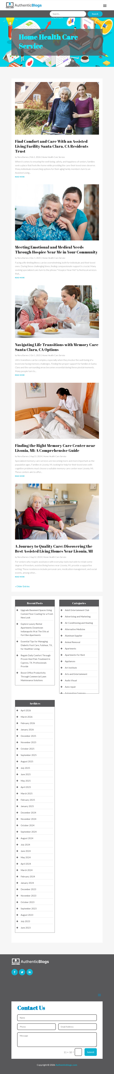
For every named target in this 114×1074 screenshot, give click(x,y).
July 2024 (25, 844)
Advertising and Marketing (78, 616)
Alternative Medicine (75, 629)
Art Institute (71, 667)
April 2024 (26, 863)
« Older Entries (22, 586)
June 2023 (26, 927)
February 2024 (28, 876)
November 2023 (28, 895)
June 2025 (26, 774)
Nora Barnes (23, 157)
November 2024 (28, 819)
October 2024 (27, 825)
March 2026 (27, 716)
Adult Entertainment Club (77, 610)
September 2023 (29, 908)
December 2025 (28, 736)
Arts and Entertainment (76, 674)
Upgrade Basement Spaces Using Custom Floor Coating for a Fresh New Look (37, 614)
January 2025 (27, 806)
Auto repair (70, 686)
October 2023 (27, 902)
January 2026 (27, 729)
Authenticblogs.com (66, 1064)
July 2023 (25, 921)
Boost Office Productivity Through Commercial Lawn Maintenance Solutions (33, 676)
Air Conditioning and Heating (79, 623)
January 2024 (27, 883)
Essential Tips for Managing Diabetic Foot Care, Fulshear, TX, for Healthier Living (36, 645)
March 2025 (27, 793)
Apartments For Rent (75, 655)
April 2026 (26, 710)
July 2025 (25, 768)
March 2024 (27, 870)
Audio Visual (71, 680)
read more (20, 176)
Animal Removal (72, 642)
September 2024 (29, 831)
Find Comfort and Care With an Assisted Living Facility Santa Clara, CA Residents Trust (51, 146)
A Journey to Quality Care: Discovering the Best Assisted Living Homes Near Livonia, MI (54, 549)
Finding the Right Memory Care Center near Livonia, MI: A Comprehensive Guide (55, 448)
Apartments (70, 648)
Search (95, 14)
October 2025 (27, 748)
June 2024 (26, 851)
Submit (90, 1052)
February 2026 (28, 723)
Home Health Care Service (53, 157)
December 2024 (28, 812)
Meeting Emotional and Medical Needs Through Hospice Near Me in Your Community (56, 249)
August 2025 (27, 761)
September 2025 (29, 755)
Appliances (70, 661)
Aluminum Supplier (73, 635)
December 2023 (28, 889)
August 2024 (27, 838)
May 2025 (26, 780)
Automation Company (75, 693)
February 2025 (28, 800)
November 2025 (28, 742)
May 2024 (26, 857)
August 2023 (27, 915)
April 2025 (26, 787)
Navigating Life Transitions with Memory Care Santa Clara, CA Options (56, 347)
